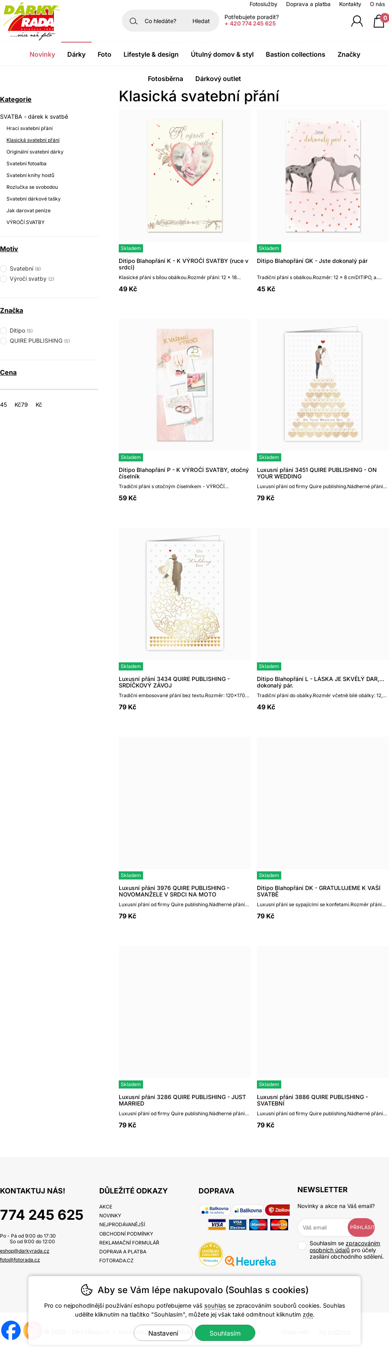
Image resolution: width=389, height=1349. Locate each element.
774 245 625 (41, 1214)
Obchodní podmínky (126, 1234)
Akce (105, 1207)
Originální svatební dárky (35, 152)
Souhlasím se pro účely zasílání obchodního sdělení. (340, 1250)
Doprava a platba (308, 4)
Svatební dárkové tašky (33, 199)
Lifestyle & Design (151, 54)
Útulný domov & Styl (222, 54)
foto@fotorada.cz (20, 1260)
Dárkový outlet (218, 79)
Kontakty (350, 4)
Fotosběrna (165, 79)
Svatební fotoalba (26, 163)
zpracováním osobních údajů (345, 1246)
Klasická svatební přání (33, 140)
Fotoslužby (264, 4)
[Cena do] (34, 404)
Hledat (201, 20)
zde (308, 1314)
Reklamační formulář (129, 1243)
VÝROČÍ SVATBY (25, 222)
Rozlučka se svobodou (32, 187)
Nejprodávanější (122, 1224)
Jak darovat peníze (28, 210)
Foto (104, 54)
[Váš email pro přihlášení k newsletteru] (328, 1227)
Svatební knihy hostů (30, 175)
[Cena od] (13, 404)
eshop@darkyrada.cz (24, 1251)
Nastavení (163, 1333)
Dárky (76, 54)
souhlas (215, 1305)
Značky (349, 54)
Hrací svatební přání (29, 128)
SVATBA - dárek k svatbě (34, 116)
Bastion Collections (295, 54)
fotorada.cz (116, 1260)
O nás (377, 4)
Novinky (42, 54)
